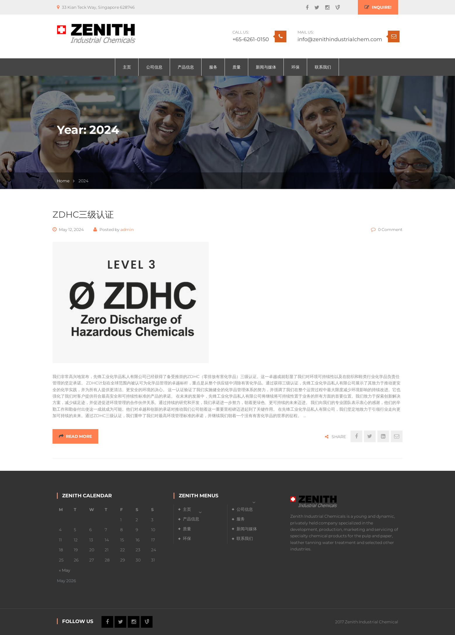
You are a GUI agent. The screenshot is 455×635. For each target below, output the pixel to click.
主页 (187, 509)
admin (127, 229)
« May (64, 570)
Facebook (304, 7)
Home (63, 180)
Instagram (324, 7)
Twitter (314, 7)
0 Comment (390, 229)
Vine (335, 7)
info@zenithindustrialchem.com (340, 39)
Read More (75, 436)
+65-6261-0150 (250, 39)
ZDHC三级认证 (83, 214)
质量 (187, 528)
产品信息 (191, 519)
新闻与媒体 (247, 528)
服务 (241, 519)
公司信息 (245, 509)
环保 (187, 538)
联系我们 (245, 538)
